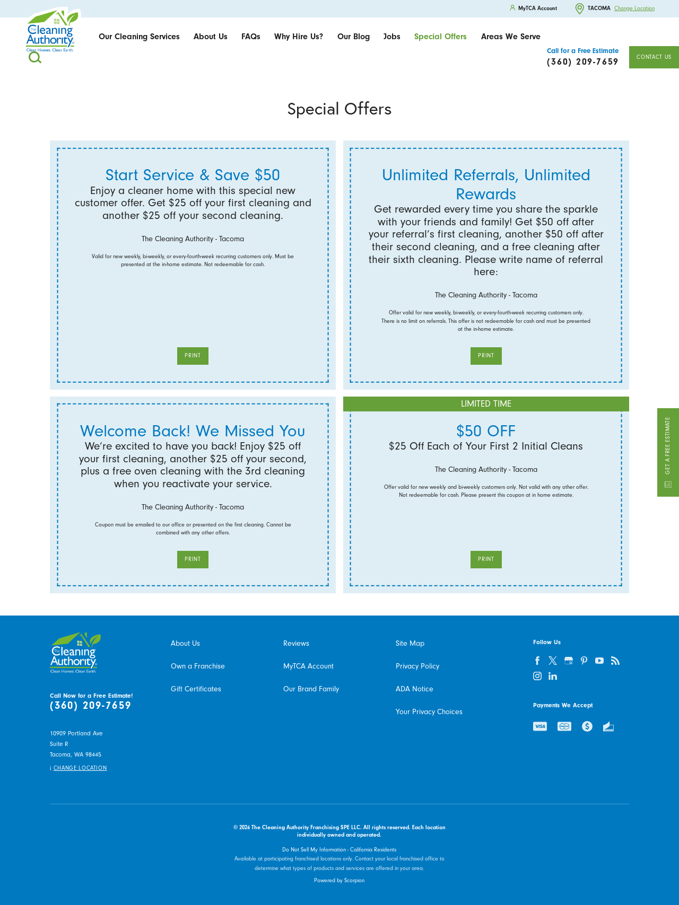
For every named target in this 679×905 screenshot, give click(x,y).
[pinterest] (584, 660)
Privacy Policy (417, 666)
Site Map (410, 643)
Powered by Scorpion (339, 880)
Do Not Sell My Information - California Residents (339, 849)
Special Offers (440, 36)
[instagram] (538, 676)
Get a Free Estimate (668, 452)
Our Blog (353, 36)
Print (193, 355)
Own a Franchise (198, 666)
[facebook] (538, 660)
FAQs (250, 36)
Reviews (296, 643)
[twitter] (553, 660)
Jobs (392, 36)
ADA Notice (414, 688)
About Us (211, 36)
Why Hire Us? (298, 36)
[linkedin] (553, 676)
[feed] (615, 660)
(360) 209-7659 (91, 705)
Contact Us (654, 57)
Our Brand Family (311, 688)
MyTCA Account (308, 666)
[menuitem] (138, 37)
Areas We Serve (511, 36)
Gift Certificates (196, 688)
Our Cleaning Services (139, 36)
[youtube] (600, 660)
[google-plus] (568, 660)
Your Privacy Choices (429, 711)
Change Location (634, 9)
